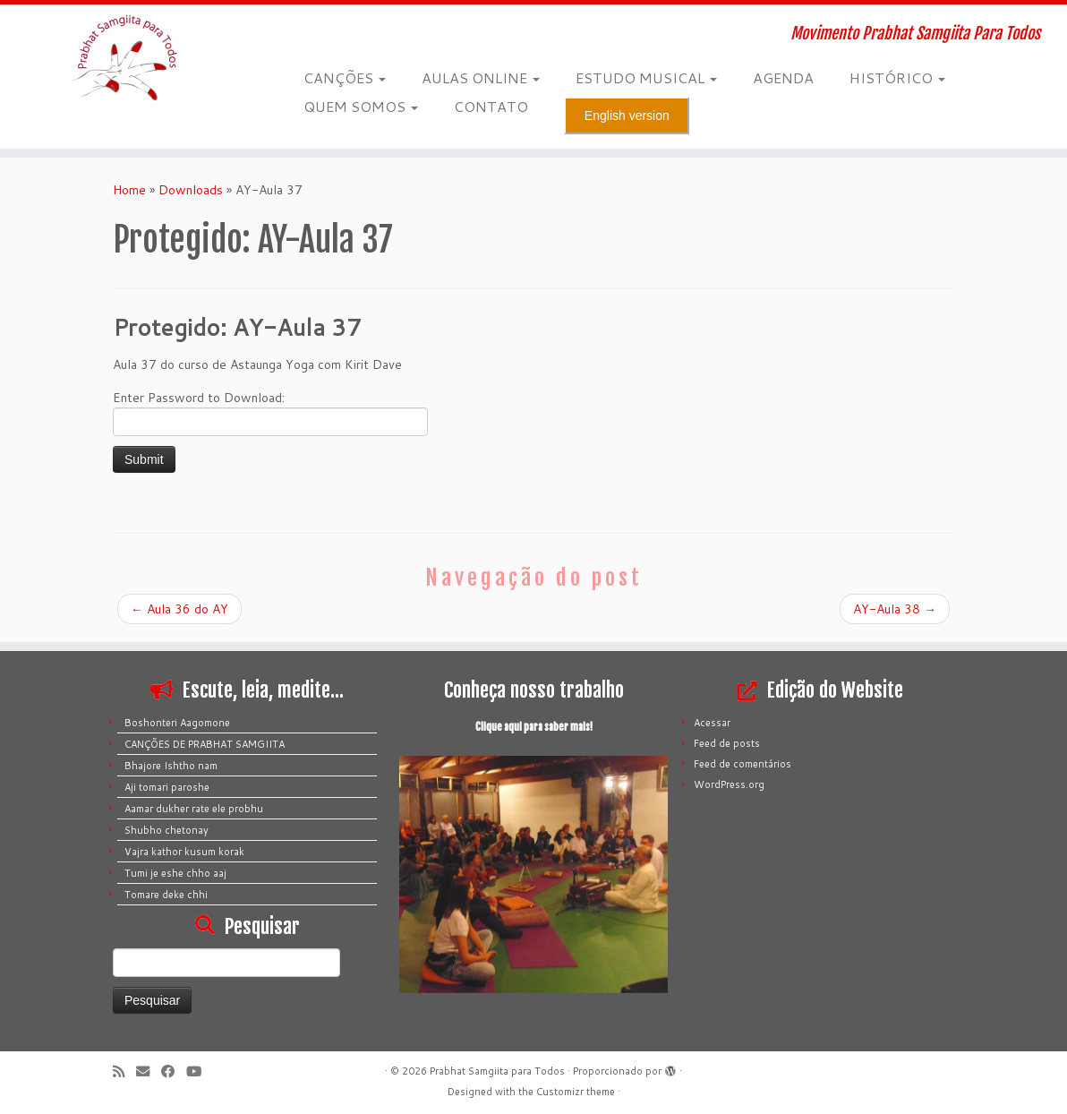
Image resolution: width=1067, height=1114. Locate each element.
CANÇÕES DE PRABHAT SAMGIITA (204, 744)
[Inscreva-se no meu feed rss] (124, 1071)
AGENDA (783, 77)
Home (129, 190)
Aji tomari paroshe (166, 787)
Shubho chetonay (166, 830)
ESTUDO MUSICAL (646, 77)
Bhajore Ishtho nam (171, 765)
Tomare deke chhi (166, 894)
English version (627, 115)
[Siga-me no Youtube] (199, 1071)
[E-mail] (148, 1071)
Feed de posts (727, 743)
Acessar (712, 723)
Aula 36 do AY (179, 609)
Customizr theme (575, 1091)
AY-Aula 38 (894, 609)
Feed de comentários (742, 764)
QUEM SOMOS (360, 106)
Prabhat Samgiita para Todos (497, 1071)
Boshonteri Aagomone (177, 723)
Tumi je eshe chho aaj (175, 873)
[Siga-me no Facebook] (173, 1071)
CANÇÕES (344, 77)
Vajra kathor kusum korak (184, 851)
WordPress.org (729, 784)
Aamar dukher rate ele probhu (193, 808)
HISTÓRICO (897, 77)
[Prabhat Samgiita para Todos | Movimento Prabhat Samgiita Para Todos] (125, 58)
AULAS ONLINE (481, 77)
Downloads (190, 190)
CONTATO (491, 106)
